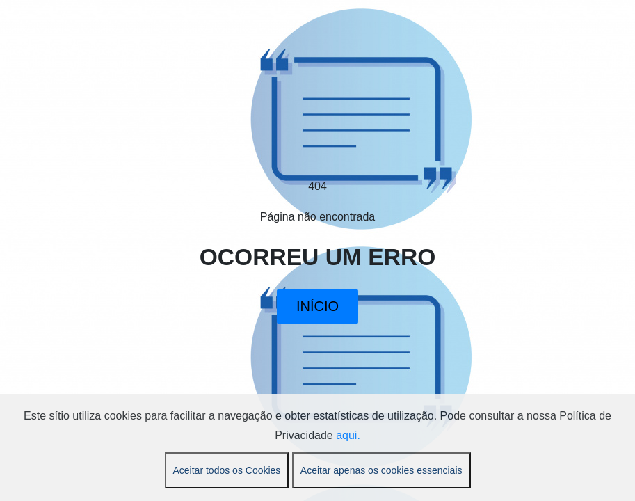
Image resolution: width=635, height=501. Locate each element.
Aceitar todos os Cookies (227, 470)
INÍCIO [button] (317, 306)
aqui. (348, 435)
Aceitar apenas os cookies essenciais (381, 470)
